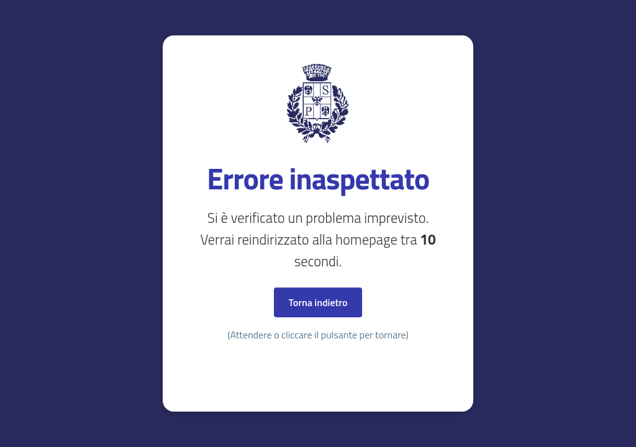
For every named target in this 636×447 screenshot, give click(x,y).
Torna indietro (318, 302)
